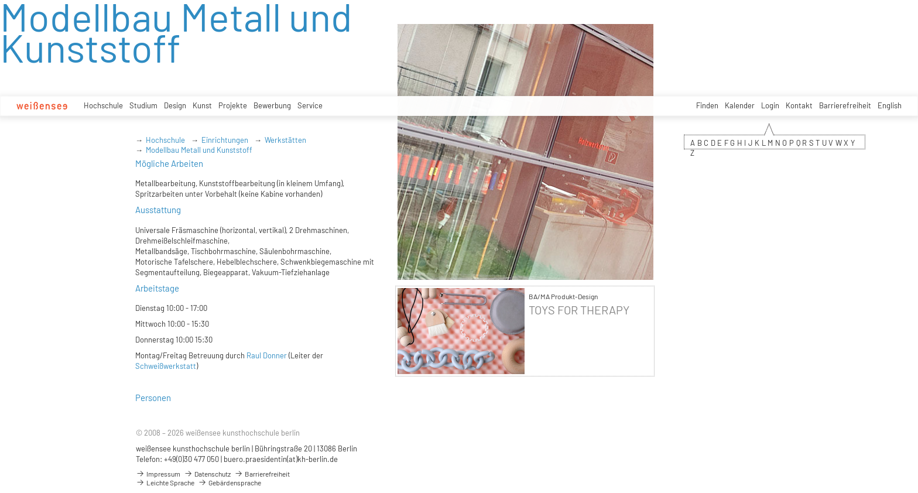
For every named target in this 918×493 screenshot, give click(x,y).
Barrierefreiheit (845, 105)
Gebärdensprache (229, 482)
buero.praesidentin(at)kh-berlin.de (281, 459)
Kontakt (799, 105)
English (890, 105)
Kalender (740, 105)
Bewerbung (272, 105)
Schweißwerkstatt (165, 366)
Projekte (232, 105)
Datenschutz (207, 474)
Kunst (202, 105)
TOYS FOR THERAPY (579, 310)
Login (770, 105)
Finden (707, 105)
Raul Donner (266, 355)
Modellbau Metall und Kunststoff (199, 150)
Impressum (158, 474)
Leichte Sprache (165, 482)
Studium (143, 105)
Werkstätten (285, 140)
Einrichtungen (224, 140)
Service (310, 105)
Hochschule (103, 105)
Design (175, 105)
